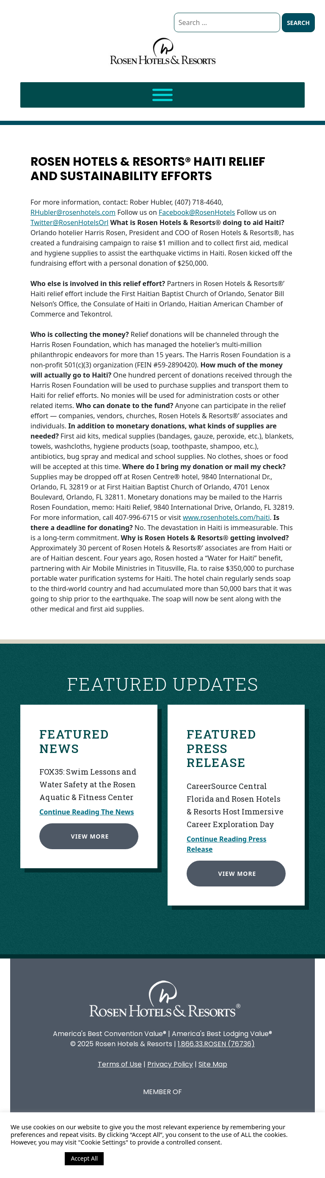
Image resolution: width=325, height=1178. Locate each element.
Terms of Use (120, 1064)
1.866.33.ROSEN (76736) (216, 1044)
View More (86, 832)
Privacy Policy (170, 1064)
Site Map (212, 1064)
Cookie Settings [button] (35, 1158)
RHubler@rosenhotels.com (73, 212)
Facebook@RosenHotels (197, 212)
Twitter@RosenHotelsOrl (69, 222)
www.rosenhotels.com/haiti (226, 517)
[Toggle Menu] (162, 95)
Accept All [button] (84, 1158)
